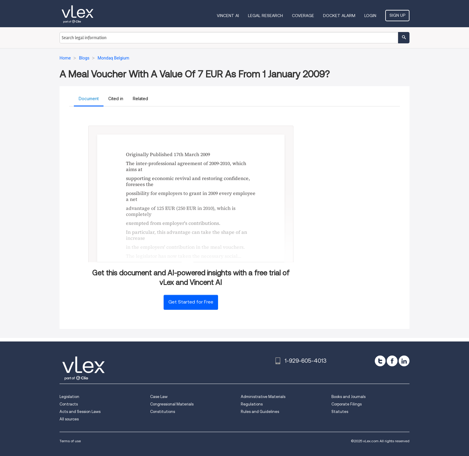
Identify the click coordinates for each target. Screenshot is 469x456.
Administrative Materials (263, 396)
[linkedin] (404, 361)
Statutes (339, 411)
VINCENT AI (228, 15)
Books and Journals (348, 396)
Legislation (69, 396)
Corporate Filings (346, 404)
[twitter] (380, 361)
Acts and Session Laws (80, 411)
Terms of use (70, 441)
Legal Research (265, 15)
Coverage (303, 15)
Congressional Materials (172, 404)
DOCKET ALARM (339, 15)
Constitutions (162, 411)
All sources (69, 419)
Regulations (252, 404)
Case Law (159, 396)
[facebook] (392, 361)
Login (370, 15)
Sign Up (397, 15)
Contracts (69, 404)
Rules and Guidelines (260, 411)
